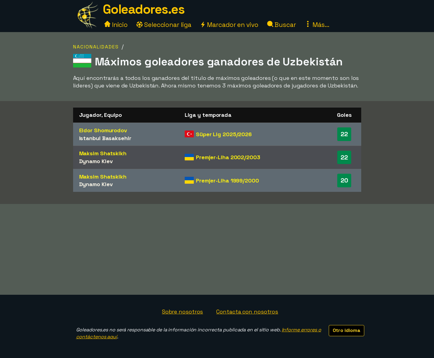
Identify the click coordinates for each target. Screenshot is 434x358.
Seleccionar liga (163, 25)
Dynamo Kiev (96, 161)
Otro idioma (346, 330)
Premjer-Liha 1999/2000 (227, 180)
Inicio (116, 25)
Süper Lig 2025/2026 (224, 134)
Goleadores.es (144, 9)
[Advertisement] (217, 249)
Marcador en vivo (229, 25)
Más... (317, 25)
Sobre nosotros (182, 311)
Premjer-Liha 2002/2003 (228, 157)
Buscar (281, 25)
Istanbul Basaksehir (105, 138)
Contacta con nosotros (247, 311)
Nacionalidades (96, 47)
